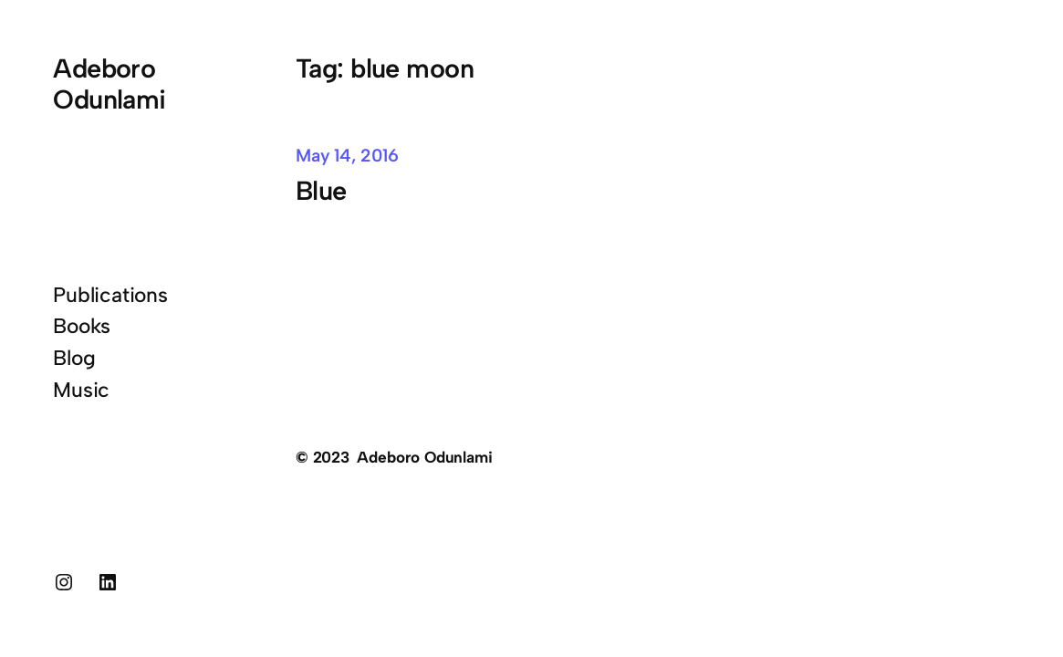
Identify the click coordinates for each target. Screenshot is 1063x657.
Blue (324, 190)
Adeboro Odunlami (109, 83)
